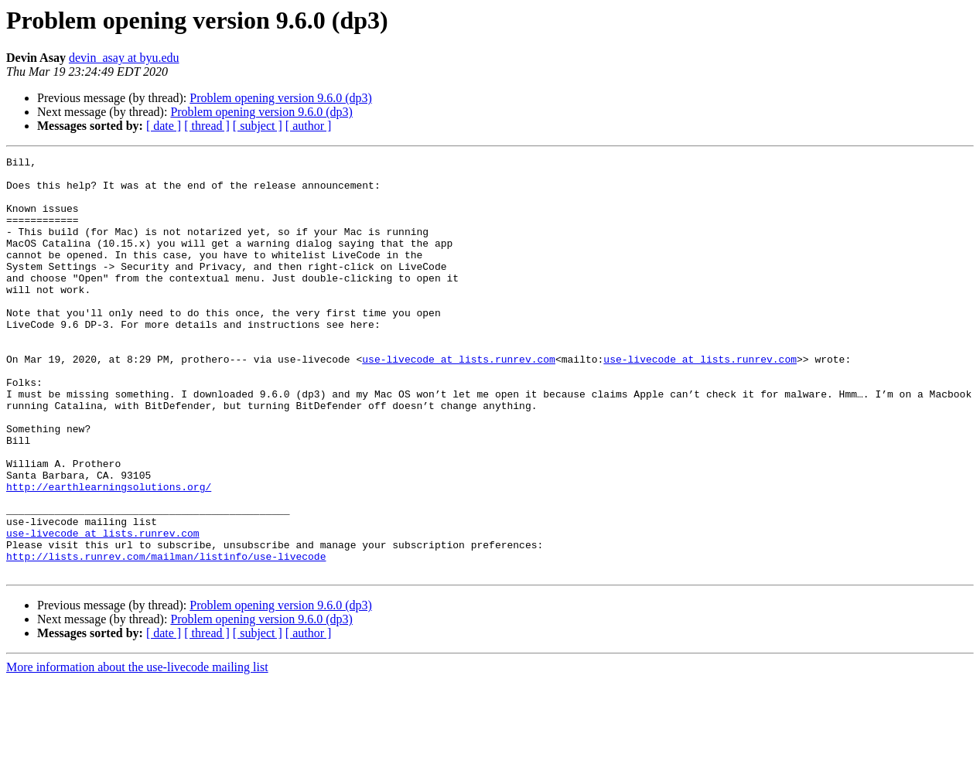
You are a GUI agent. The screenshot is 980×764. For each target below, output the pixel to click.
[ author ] (308, 125)
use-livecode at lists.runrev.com (458, 401)
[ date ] (163, 125)
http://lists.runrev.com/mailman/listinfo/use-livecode (166, 637)
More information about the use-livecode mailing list (137, 750)
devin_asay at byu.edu (124, 57)
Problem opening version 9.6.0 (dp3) (281, 97)
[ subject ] (257, 125)
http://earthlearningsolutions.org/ (108, 554)
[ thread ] (207, 125)
